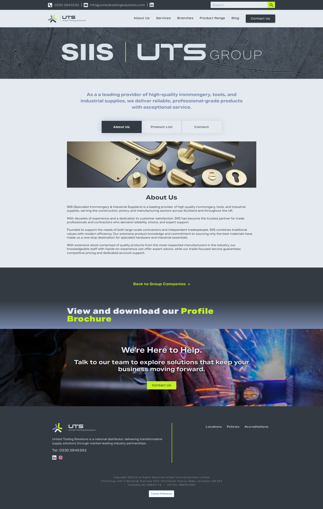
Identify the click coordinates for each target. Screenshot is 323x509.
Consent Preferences (161, 494)
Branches (185, 18)
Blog (235, 18)
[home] (67, 18)
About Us (142, 18)
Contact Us (260, 19)
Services (163, 18)
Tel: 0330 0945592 (69, 450)
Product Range (212, 18)
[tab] (122, 127)
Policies (233, 427)
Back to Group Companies (161, 284)
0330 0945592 (66, 5)
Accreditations (256, 427)
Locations (214, 427)
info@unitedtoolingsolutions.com (117, 5)
